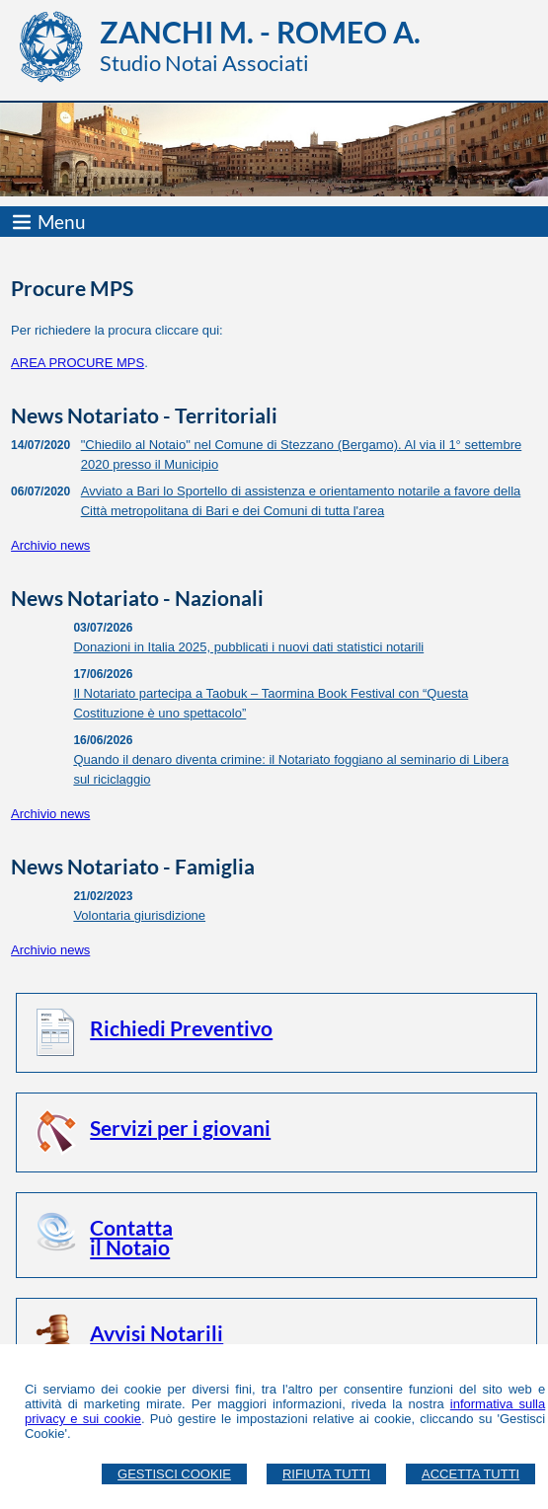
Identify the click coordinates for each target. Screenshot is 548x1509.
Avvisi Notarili (156, 1332)
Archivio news (50, 545)
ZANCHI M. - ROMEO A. (260, 31)
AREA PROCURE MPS (77, 362)
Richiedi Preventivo (181, 1028)
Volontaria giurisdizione (139, 915)
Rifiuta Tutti (326, 1474)
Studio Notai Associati (204, 62)
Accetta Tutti (470, 1474)
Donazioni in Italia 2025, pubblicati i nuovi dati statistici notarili (248, 647)
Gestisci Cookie (174, 1474)
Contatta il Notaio (131, 1237)
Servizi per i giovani (180, 1127)
